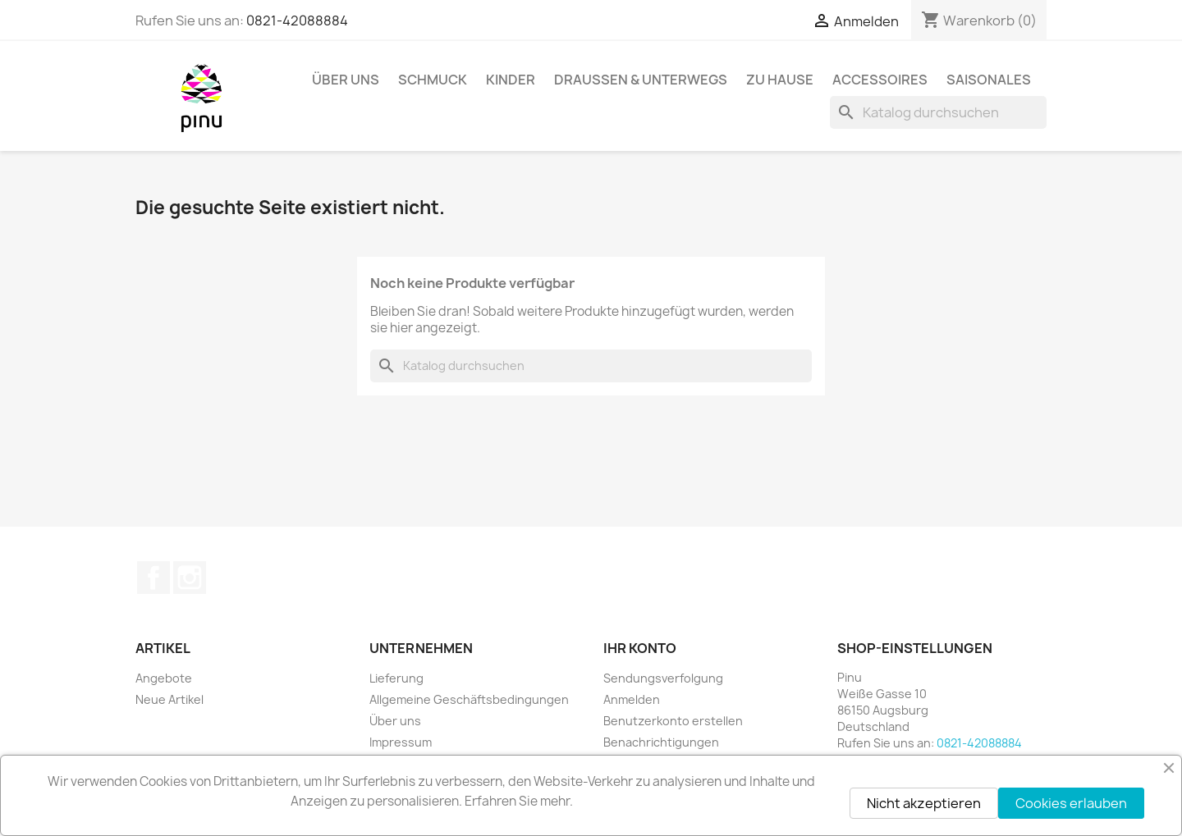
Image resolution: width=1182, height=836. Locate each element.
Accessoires (880, 80)
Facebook (153, 577)
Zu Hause (779, 80)
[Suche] (938, 112)
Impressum (400, 742)
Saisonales (988, 80)
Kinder (510, 80)
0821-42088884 (297, 20)
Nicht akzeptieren (924, 803)
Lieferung (396, 678)
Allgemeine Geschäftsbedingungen (469, 699)
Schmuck (432, 80)
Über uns (345, 80)
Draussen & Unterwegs (640, 80)
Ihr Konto (639, 648)
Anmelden (631, 699)
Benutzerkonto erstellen (673, 721)
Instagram (189, 577)
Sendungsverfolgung (663, 678)
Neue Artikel (169, 699)
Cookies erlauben (1071, 803)
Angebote (163, 678)
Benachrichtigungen (661, 742)
